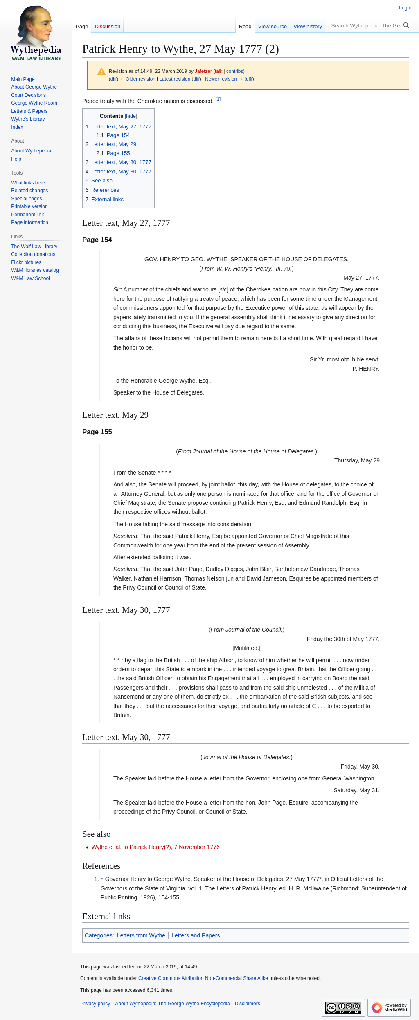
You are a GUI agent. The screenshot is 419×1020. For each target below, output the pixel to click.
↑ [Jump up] (102, 879)
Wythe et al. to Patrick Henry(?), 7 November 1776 (155, 847)
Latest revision (174, 78)
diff (113, 78)
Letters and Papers (195, 935)
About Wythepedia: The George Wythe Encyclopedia (172, 1004)
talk (218, 71)
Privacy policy (95, 1004)
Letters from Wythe (141, 935)
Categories (99, 935)
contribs (234, 71)
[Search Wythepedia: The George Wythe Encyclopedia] (370, 25)
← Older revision (137, 78)
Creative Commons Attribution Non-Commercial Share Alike (203, 978)
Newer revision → (224, 78)
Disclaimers (247, 1004)
